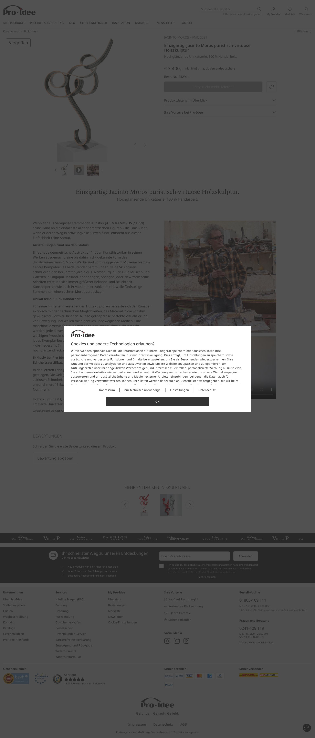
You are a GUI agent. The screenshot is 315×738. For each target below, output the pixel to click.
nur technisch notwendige (142, 390)
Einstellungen (179, 390)
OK (157, 401)
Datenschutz (207, 390)
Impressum (107, 390)
